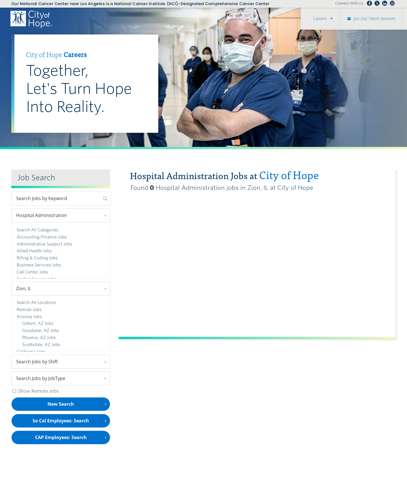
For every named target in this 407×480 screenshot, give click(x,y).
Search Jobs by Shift (37, 362)
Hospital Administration (41, 215)
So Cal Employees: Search (70, 422)
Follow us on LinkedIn (384, 3)
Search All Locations (36, 302)
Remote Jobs (29, 309)
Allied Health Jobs (34, 251)
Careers (320, 18)
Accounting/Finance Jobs (42, 237)
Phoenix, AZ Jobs (39, 337)
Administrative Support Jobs (44, 244)
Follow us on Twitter (377, 3)
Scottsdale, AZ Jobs (41, 344)
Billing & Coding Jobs (37, 258)
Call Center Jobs (32, 272)
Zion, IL (23, 288)
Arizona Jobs (29, 316)
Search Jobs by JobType (40, 378)
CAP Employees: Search (70, 439)
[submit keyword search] (105, 198)
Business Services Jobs (39, 265)
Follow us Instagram (392, 3)
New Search (60, 404)
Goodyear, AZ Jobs (40, 330)
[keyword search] (56, 198)
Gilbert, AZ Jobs (37, 323)
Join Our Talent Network (374, 18)
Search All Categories (37, 230)
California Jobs (31, 351)
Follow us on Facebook (369, 3)
